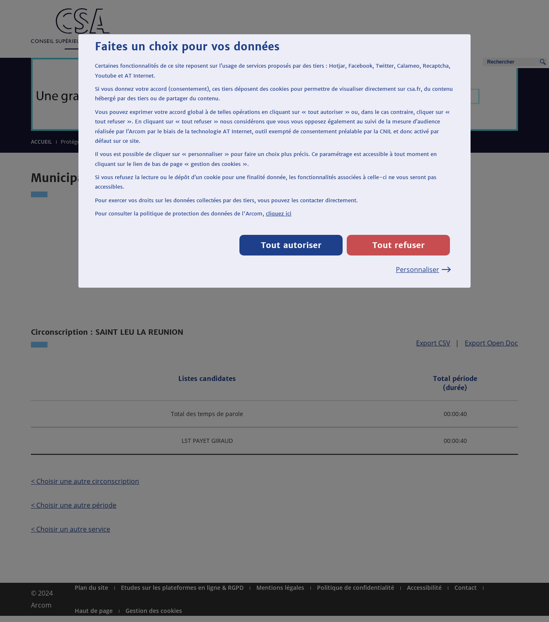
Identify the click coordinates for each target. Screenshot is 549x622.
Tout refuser (398, 245)
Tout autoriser (291, 245)
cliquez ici (278, 213)
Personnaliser (423, 269)
